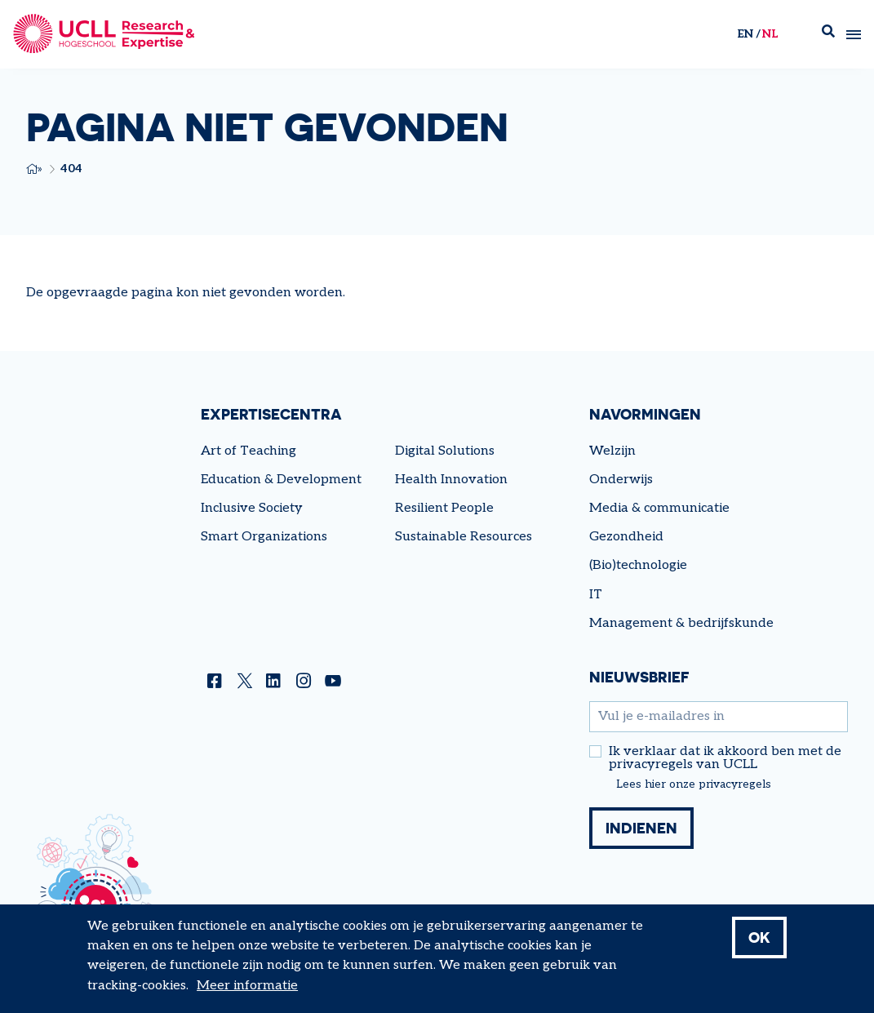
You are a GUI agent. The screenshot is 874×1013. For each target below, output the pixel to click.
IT (595, 594)
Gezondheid (626, 536)
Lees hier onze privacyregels (693, 784)
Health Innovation (451, 479)
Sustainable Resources (463, 536)
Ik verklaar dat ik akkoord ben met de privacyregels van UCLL (725, 758)
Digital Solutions (445, 451)
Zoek (828, 34)
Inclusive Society (252, 508)
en (745, 34)
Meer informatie (247, 994)
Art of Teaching (248, 451)
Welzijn (612, 451)
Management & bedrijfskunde (681, 623)
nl (770, 34)
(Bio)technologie (638, 565)
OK (759, 946)
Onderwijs (621, 479)
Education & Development (281, 479)
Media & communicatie (659, 508)
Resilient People (444, 508)
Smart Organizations (264, 536)
